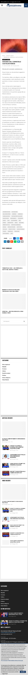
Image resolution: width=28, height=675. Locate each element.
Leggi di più (5, 673)
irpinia (4, 222)
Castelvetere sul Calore (17, 216)
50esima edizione (6, 211)
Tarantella (10, 231)
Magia (16, 222)
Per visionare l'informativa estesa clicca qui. (12, 660)
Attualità (4, 366)
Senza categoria (6, 377)
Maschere (21, 222)
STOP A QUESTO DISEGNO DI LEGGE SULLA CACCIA (17, 541)
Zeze (12, 233)
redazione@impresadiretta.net (8, 632)
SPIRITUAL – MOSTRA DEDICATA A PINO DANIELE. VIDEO (12, 312)
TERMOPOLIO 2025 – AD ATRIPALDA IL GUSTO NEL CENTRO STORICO (12, 269)
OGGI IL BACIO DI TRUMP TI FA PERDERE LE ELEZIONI (17, 525)
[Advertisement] (14, 24)
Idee (20, 220)
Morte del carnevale (15, 224)
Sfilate (4, 231)
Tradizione (16, 231)
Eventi (4, 220)
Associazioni (14, 211)
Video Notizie (5, 379)
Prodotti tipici (12, 229)
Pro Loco (5, 229)
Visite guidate (6, 233)
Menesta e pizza (6, 224)
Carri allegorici (6, 216)
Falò (8, 220)
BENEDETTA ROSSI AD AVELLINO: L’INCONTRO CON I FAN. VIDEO (11, 290)
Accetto (23, 671)
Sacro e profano (20, 229)
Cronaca (4, 369)
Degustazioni (6, 218)
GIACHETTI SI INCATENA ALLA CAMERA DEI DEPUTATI (17, 533)
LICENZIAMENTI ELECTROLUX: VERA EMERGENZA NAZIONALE (18, 456)
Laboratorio (10, 222)
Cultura (4, 371)
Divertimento (13, 218)
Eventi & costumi (6, 59)
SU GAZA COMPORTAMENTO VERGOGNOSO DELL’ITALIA (12, 502)
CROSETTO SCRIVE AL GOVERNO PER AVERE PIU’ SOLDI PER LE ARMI (17, 447)
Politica (4, 375)
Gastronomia (14, 220)
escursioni (20, 218)
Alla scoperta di (6, 364)
